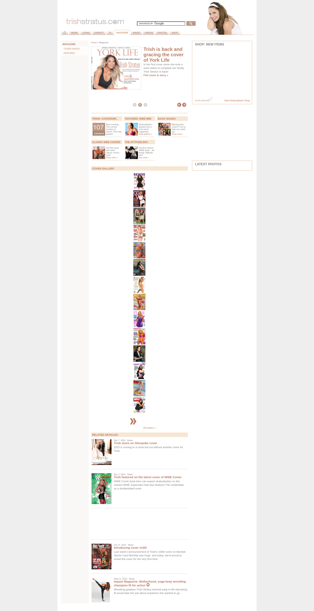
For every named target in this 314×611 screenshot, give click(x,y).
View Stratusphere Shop (237, 100)
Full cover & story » (156, 75)
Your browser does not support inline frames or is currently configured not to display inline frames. (222, 71)
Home (94, 42)
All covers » (139, 427)
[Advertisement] (139, 524)
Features (68, 53)
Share (130, 440)
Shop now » (177, 134)
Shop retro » (112, 157)
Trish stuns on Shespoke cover (135, 443)
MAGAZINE (69, 44)
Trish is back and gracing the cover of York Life (164, 54)
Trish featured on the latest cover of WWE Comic (148, 477)
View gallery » (145, 134)
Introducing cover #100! (130, 547)
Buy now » (144, 157)
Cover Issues (70, 48)
